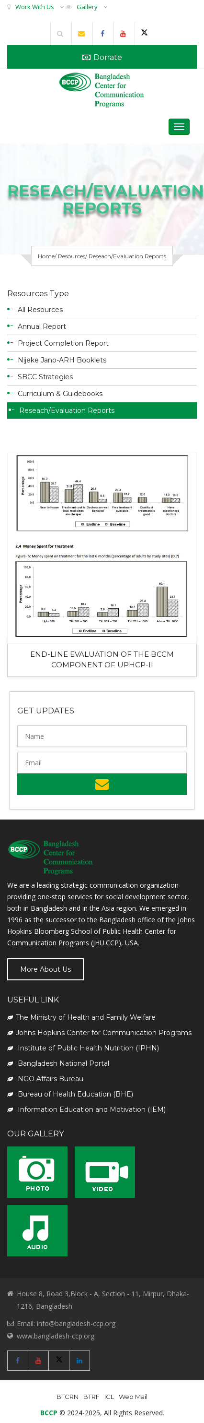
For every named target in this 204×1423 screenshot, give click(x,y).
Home (46, 256)
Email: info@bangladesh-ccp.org (66, 1323)
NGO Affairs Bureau (45, 1078)
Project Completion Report (63, 343)
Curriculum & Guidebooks (60, 393)
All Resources (40, 309)
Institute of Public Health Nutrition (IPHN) (83, 1048)
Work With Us (34, 6)
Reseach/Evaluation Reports (66, 410)
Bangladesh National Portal (58, 1063)
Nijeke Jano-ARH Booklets (62, 360)
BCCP (48, 1412)
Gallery (87, 6)
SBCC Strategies (45, 377)
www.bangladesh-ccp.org (55, 1335)
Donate (102, 57)
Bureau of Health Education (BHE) (70, 1094)
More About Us (45, 969)
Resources (71, 256)
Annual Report (42, 326)
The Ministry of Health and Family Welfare (81, 1017)
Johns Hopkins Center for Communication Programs (99, 1032)
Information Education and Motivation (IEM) (86, 1109)
